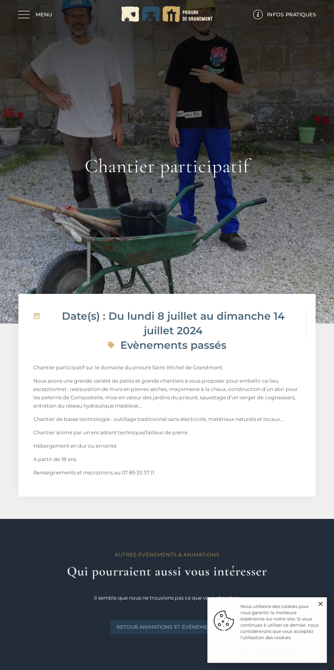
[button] (321, 604)
